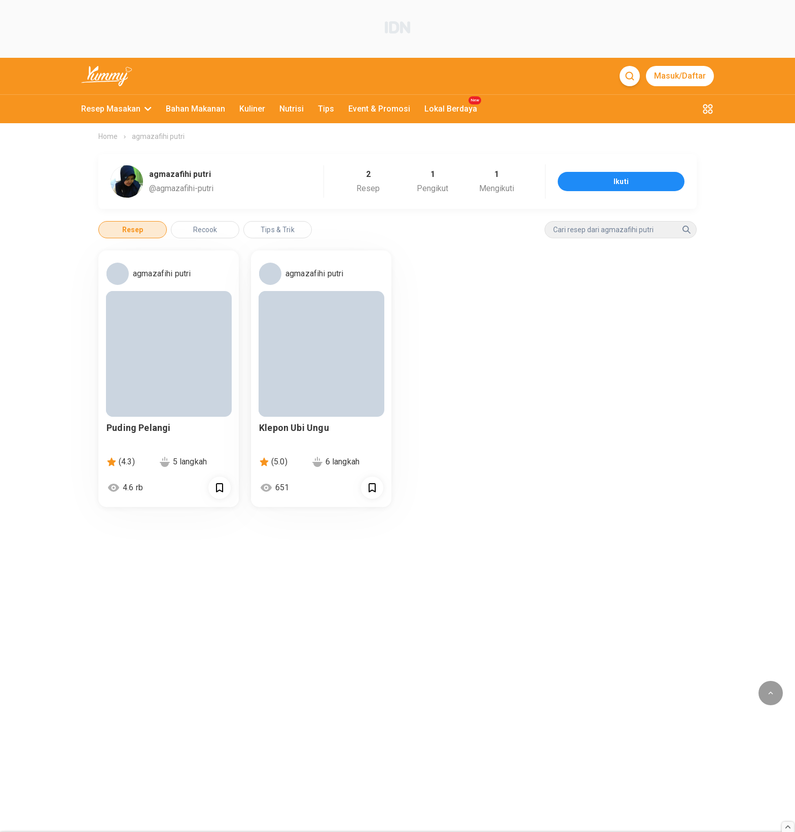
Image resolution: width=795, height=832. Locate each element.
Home (108, 136)
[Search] (630, 76)
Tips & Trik (278, 230)
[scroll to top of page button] (770, 693)
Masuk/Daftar (680, 76)
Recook (205, 230)
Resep (132, 230)
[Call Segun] (219, 488)
